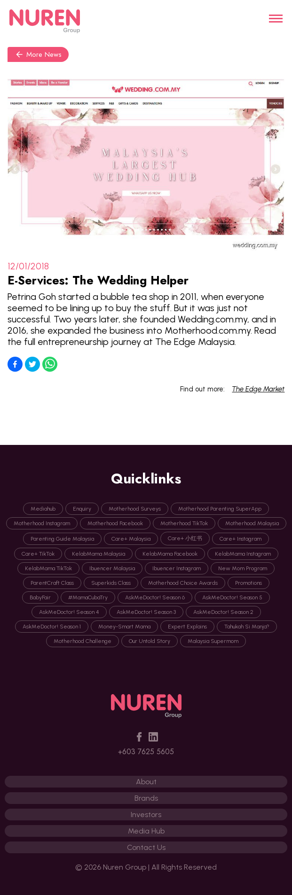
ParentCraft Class (52, 583)
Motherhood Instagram (42, 523)
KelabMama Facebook (169, 554)
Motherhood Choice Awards (183, 583)
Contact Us (146, 847)
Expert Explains (187, 626)
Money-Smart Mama (124, 626)
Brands (146, 798)
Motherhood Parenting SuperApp (219, 508)
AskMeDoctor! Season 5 (232, 597)
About (146, 781)
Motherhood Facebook (115, 523)
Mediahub (43, 508)
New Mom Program (242, 568)
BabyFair (40, 597)
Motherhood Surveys (135, 508)
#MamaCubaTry (88, 597)
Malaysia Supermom (213, 641)
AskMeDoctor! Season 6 (155, 597)
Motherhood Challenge (82, 641)
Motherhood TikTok (184, 523)
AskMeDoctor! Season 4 (69, 612)
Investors (146, 814)
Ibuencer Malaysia (112, 568)
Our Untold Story (149, 641)
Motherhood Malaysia (252, 523)
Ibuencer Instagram (176, 568)
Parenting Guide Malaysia (62, 538)
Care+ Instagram (240, 538)
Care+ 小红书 (185, 538)
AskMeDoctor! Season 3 (146, 612)
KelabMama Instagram (243, 554)
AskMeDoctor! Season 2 (223, 612)
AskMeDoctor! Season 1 (52, 626)
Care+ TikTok (38, 554)
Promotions (248, 583)
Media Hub (146, 830)
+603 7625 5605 (146, 751)
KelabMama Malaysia (98, 554)
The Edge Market (258, 389)
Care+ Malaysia (130, 538)
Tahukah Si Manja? (246, 626)
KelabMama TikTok (48, 568)
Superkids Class (111, 583)
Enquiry (82, 508)
